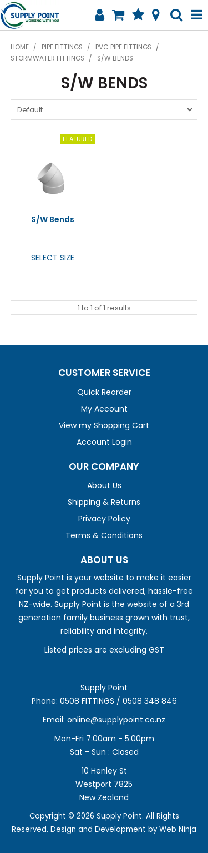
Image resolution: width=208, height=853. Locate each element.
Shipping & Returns (104, 502)
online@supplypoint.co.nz (116, 719)
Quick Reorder (104, 392)
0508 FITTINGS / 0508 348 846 (118, 700)
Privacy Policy (104, 518)
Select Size (52, 257)
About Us (104, 485)
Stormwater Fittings (47, 58)
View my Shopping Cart (104, 425)
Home (20, 47)
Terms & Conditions (104, 535)
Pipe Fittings (62, 47)
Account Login (104, 442)
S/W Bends (52, 219)
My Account (104, 408)
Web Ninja (177, 829)
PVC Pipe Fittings (123, 47)
